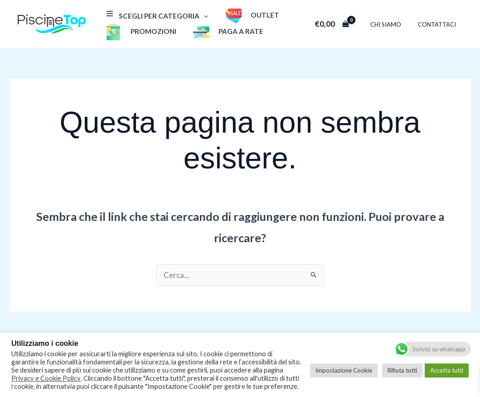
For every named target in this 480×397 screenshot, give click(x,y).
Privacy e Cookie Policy (46, 378)
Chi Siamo (393, 24)
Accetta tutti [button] (446, 370)
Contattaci (439, 24)
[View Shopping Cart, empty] (341, 23)
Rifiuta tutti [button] (402, 370)
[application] (202, 16)
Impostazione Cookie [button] (343, 370)
